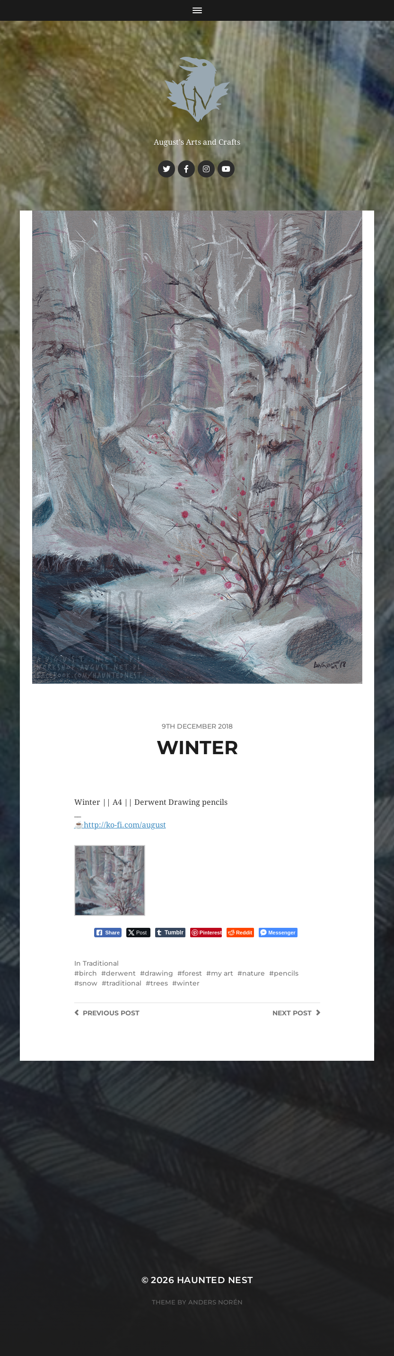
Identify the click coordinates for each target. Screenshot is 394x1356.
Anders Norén (215, 1302)
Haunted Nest (215, 1280)
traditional (123, 983)
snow (88, 983)
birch (88, 973)
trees (159, 983)
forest (192, 973)
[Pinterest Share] (206, 932)
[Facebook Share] (108, 932)
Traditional (101, 963)
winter (188, 983)
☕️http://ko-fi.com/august (120, 824)
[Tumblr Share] (170, 932)
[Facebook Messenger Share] (278, 932)
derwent (121, 973)
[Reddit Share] (240, 932)
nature (253, 973)
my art (222, 973)
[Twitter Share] (138, 932)
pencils (286, 973)
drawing (159, 973)
